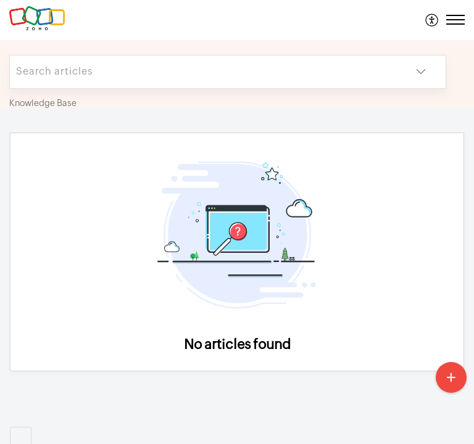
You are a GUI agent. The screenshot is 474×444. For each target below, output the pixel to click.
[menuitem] (432, 20)
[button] (432, 20)
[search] (203, 72)
